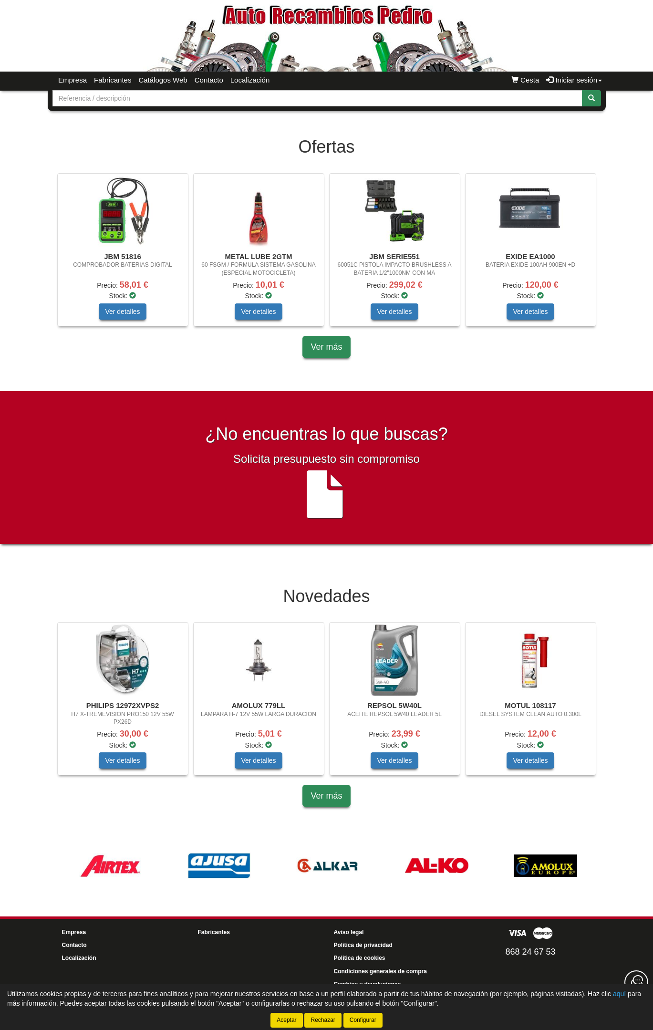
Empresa (72, 80)
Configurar (363, 1020)
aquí (619, 994)
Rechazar (323, 1020)
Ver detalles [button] (122, 311)
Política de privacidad (363, 945)
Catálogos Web (162, 80)
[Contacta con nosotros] (636, 982)
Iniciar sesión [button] (574, 80)
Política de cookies (359, 958)
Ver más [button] (326, 347)
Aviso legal (349, 932)
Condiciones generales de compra (380, 971)
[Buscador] (317, 98)
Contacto (209, 80)
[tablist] (327, 254)
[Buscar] (591, 98)
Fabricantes (112, 80)
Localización (250, 80)
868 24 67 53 (530, 952)
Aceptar (286, 1020)
